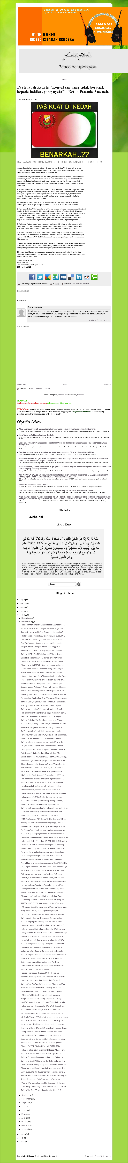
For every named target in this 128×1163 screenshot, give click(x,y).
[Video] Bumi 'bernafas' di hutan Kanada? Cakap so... (42, 1021)
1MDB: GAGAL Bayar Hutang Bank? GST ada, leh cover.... (43, 871)
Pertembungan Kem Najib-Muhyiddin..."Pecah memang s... (44, 735)
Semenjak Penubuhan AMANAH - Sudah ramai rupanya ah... (45, 838)
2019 (22, 600)
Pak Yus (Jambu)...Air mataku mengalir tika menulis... (42, 643)
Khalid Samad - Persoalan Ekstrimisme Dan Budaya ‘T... (43, 636)
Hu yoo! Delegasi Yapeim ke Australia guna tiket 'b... (42, 885)
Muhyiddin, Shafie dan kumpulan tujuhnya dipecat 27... (43, 805)
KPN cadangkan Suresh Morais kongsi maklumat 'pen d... (43, 713)
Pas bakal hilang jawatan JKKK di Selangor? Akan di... (42, 728)
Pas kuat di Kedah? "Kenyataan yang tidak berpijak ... (42, 684)
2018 (22, 604)
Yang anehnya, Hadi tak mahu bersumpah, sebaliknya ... (43, 1024)
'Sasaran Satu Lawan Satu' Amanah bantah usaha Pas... (43, 676)
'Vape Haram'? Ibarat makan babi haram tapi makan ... (43, 680)
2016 (22, 611)
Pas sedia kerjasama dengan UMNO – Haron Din (40, 973)
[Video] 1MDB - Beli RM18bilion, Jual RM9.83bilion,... (41, 654)
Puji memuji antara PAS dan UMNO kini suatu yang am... (43, 900)
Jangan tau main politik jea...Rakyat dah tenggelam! (42, 632)
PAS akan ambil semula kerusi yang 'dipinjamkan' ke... (42, 779)
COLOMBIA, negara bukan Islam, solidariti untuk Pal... (42, 958)
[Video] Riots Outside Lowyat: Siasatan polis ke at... (42, 1054)
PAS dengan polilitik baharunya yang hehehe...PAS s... (42, 1013)
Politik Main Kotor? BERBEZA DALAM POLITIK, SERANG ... (44, 841)
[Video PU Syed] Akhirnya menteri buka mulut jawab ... (43, 1061)
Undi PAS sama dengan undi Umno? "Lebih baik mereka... (43, 1002)
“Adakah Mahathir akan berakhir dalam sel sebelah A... (43, 1083)
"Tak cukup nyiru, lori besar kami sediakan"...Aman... (41, 874)
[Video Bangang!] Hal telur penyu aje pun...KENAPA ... (42, 922)
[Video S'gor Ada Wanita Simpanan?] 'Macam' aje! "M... (43, 984)
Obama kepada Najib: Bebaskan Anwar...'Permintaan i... (43, 764)
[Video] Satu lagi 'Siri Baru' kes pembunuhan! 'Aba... (42, 720)
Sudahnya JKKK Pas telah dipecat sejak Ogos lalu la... (42, 948)
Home (64, 79)
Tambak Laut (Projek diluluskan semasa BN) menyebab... (43, 702)
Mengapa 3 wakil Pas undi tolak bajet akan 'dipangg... (42, 992)
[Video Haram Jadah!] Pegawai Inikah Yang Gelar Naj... (43, 709)
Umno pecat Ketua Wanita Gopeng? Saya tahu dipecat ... (44, 750)
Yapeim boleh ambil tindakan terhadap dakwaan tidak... (43, 988)
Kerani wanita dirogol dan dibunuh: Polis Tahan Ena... (42, 980)
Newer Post (21, 385)
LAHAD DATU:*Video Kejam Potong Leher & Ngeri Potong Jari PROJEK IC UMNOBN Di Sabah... (56, 491)
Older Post (107, 385)
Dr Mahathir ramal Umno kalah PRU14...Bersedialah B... (42, 662)
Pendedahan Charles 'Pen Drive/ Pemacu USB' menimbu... (44, 698)
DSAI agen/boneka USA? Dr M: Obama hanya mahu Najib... (44, 867)
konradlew (62, 395)
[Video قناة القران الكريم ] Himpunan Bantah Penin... (41, 918)
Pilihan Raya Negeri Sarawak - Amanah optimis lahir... (42, 673)
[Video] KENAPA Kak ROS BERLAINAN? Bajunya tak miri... (44, 881)
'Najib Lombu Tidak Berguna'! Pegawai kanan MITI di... (42, 775)
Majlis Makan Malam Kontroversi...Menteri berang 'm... (42, 936)
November (25, 622)
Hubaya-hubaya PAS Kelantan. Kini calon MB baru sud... (43, 929)
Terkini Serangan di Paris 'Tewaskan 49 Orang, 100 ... (41, 1079)
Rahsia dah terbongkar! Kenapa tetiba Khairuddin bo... (43, 625)
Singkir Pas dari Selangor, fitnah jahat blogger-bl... (41, 647)
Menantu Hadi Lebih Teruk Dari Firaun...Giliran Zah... (41, 896)
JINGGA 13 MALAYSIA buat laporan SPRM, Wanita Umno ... (44, 903)
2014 (22, 1134)
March (24, 1122)
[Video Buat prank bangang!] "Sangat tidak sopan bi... (43, 944)
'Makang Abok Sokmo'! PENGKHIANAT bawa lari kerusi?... (44, 695)
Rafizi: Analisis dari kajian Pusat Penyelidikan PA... (40, 753)
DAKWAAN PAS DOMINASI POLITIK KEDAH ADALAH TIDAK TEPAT (60, 162)
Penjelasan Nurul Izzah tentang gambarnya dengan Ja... (43, 830)
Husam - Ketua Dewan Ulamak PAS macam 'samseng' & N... (45, 1076)
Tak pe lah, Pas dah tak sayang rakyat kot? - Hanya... (42, 999)
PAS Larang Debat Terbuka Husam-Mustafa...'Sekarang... (44, 907)
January (24, 1129)
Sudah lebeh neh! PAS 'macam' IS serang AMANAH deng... (44, 757)
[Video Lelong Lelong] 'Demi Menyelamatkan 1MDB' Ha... (44, 724)
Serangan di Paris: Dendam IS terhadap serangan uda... (43, 1039)
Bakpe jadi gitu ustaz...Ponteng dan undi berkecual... (42, 951)
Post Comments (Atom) (40, 389)
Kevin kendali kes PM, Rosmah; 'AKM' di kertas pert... (42, 717)
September (26, 1099)
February (25, 1126)
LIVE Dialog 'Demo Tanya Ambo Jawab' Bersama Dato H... (44, 1087)
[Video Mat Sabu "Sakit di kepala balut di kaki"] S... (41, 1090)
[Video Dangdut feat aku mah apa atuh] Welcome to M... (44, 955)
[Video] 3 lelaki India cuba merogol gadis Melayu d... (42, 742)
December (25, 618)
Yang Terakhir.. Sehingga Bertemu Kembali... (36, 435)
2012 (21, 1142)
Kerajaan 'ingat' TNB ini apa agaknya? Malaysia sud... (42, 651)
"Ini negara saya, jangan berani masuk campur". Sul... (42, 790)
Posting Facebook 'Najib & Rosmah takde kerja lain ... (42, 706)
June (23, 1110)
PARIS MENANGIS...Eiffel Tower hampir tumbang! (41, 995)
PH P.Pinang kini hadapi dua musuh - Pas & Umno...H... (42, 856)
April (23, 1118)
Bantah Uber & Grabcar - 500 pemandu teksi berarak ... (43, 966)
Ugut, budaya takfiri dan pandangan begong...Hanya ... (43, 1072)
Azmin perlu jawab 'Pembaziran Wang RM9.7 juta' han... (43, 823)
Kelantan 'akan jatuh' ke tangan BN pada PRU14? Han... (43, 1050)
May (23, 1114)
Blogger (80, 395)
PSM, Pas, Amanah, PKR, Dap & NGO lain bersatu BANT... (43, 819)
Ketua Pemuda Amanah (79, 284)
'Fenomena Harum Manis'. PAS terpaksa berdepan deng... (44, 1028)
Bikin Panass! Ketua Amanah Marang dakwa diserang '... (43, 845)
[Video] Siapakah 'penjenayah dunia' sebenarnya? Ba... (43, 834)
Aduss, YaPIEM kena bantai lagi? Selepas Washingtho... (43, 893)
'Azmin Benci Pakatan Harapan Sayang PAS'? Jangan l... (43, 669)
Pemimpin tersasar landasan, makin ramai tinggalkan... (42, 852)
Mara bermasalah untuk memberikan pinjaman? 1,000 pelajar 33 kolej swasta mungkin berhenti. (57, 429)
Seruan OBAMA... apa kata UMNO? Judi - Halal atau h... (43, 768)
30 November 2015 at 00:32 (99, 320)
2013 (21, 1138)
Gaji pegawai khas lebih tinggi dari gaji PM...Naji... (40, 962)
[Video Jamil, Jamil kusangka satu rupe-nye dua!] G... (42, 1010)
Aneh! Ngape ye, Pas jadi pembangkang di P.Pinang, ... (42, 859)
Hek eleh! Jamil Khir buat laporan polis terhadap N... (41, 1035)
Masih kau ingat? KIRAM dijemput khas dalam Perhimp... (43, 761)
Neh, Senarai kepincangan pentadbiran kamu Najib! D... (43, 640)
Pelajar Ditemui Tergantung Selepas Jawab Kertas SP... (42, 746)
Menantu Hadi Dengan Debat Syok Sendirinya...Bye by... (43, 827)
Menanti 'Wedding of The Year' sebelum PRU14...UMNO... (43, 977)
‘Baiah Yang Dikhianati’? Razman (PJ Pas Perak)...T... (41, 816)
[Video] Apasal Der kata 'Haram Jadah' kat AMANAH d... (43, 783)
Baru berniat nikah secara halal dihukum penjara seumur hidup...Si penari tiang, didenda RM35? (57, 453)
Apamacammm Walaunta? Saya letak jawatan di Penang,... (44, 687)
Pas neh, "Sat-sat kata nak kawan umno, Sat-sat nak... (43, 878)
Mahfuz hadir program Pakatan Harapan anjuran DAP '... (43, 849)
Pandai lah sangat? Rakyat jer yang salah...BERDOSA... (42, 940)
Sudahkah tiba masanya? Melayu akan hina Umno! (41, 658)
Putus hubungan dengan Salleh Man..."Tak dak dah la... (42, 1006)
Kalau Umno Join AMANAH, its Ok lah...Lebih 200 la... (42, 797)
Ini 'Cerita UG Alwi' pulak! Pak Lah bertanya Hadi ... (41, 731)
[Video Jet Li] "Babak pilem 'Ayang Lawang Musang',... (42, 801)
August (24, 1103)
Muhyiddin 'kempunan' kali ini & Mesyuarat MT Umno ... (43, 739)
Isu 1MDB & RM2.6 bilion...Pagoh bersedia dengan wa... (42, 629)
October (25, 1095)
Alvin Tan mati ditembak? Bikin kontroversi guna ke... (42, 1043)
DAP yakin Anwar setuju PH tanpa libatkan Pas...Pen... (42, 812)
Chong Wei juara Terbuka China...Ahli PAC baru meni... (42, 1032)
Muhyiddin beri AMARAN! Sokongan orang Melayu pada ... (44, 665)
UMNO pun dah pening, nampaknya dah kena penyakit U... (44, 1065)
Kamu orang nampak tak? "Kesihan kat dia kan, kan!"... (43, 925)
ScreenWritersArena (103, 1156)
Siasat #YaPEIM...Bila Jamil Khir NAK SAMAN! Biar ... (41, 1046)
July (23, 1107)
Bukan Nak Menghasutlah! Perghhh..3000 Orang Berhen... (44, 794)
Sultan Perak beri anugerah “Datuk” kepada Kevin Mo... (43, 691)
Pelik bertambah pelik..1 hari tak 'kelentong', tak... (41, 786)
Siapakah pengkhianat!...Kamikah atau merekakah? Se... (44, 1068)
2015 (21, 615)
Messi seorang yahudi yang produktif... (34, 485)
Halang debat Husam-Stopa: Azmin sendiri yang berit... (43, 889)
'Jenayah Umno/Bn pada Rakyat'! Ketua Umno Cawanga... (44, 933)
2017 (21, 607)
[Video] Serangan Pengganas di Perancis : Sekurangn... (43, 1057)
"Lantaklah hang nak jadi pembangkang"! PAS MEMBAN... (44, 863)
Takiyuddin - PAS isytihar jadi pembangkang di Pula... (42, 911)
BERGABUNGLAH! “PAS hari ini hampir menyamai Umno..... (44, 1017)
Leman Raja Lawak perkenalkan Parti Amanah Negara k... (44, 915)
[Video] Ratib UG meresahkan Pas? (35, 970)
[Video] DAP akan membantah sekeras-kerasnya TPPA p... (44, 808)
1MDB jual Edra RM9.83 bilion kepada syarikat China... (42, 772)
